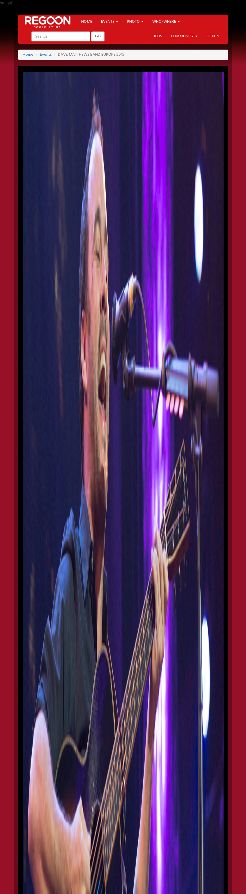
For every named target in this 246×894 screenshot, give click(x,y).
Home (28, 54)
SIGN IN (212, 36)
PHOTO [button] (135, 21)
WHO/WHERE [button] (166, 21)
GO (98, 36)
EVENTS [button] (109, 21)
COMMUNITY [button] (184, 36)
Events (46, 54)
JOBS (157, 36)
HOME (86, 21)
